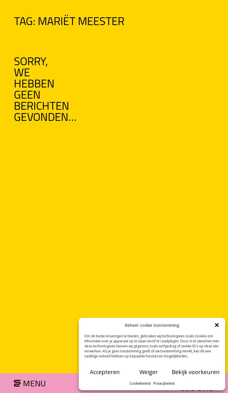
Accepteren (105, 372)
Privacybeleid (164, 383)
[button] (217, 325)
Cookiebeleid (140, 383)
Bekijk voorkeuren (196, 372)
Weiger (148, 372)
